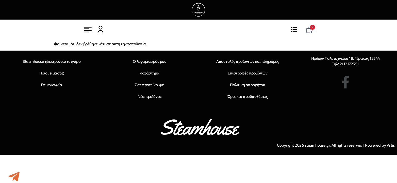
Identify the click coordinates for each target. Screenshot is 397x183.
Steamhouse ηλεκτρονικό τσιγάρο (51, 61)
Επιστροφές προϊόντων (247, 73)
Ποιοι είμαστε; (51, 73)
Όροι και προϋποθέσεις (247, 96)
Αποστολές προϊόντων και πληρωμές (247, 61)
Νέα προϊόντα (149, 96)
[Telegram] (14, 176)
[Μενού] (88, 29)
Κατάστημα (149, 73)
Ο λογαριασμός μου (150, 61)
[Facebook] (345, 82)
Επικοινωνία (51, 84)
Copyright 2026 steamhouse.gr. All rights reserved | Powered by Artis (335, 145)
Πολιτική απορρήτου (247, 84)
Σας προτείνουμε (149, 84)
